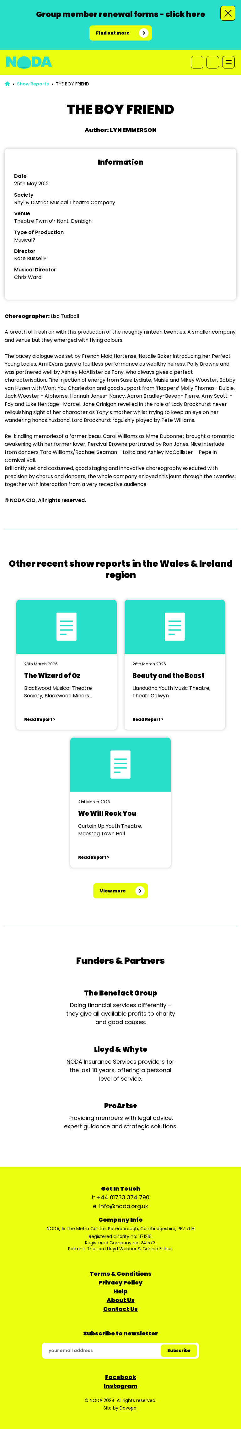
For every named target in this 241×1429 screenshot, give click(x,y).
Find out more (113, 33)
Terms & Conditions (121, 1274)
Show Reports (33, 84)
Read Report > (39, 720)
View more (113, 891)
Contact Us (120, 1309)
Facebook (120, 1377)
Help (121, 1291)
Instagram (120, 1386)
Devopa (128, 1408)
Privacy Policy (120, 1282)
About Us (121, 1300)
